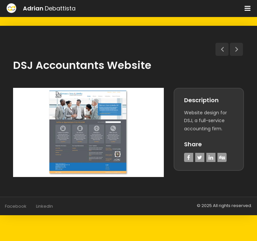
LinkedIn (44, 206)
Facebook (15, 206)
